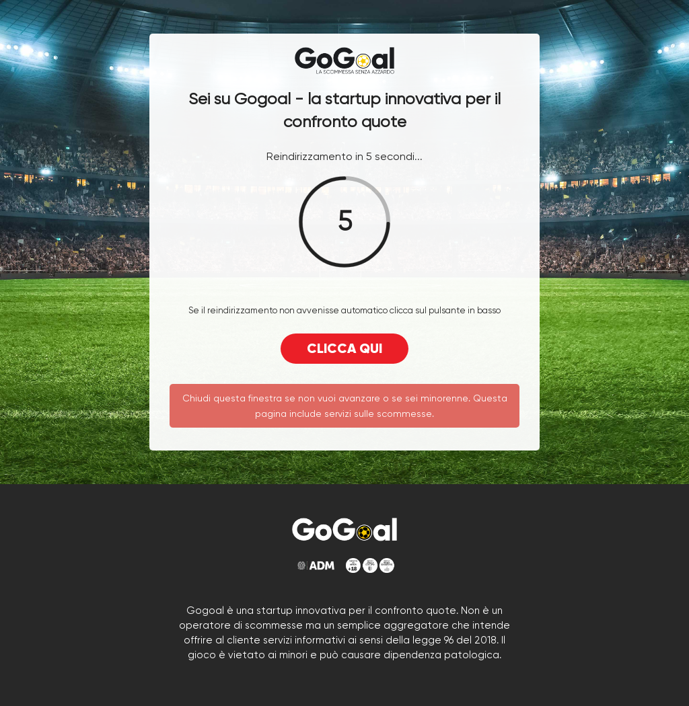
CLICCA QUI (344, 348)
